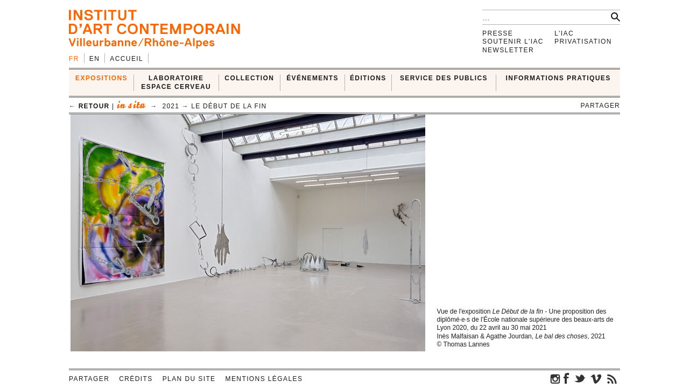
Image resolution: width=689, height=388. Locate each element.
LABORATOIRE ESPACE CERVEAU (176, 82)
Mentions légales (264, 379)
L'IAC (564, 33)
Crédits (135, 379)
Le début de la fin (228, 106)
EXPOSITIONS (101, 78)
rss (612, 378)
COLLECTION (249, 78)
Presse (497, 33)
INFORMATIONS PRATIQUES (558, 78)
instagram (555, 378)
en (94, 59)
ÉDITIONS (368, 78)
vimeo (596, 378)
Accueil (126, 59)
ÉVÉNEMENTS (312, 78)
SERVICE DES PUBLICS (444, 78)
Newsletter (508, 50)
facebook (566, 378)
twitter (580, 378)
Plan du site (189, 379)
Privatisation (583, 41)
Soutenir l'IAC (513, 41)
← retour (89, 106)
